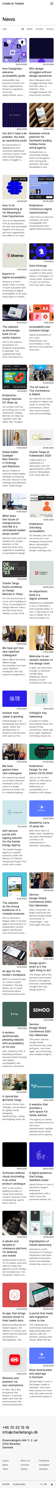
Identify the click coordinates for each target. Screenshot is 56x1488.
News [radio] (30, 29)
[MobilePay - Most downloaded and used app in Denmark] (41, 1373)
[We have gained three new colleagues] (14, 769)
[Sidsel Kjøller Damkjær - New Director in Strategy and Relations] (14, 458)
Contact (25, 1465)
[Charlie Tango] (13, 3)
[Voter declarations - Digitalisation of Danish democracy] (41, 1238)
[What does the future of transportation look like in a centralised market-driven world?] (14, 524)
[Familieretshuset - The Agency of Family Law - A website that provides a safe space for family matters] (41, 1105)
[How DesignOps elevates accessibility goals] (14, 67)
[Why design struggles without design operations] (41, 67)
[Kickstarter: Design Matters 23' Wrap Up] (14, 394)
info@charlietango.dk (20, 1432)
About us (25, 1461)
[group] (38, 29)
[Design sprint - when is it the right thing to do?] (41, 966)
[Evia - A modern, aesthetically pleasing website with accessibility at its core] (14, 1035)
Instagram (44, 1465)
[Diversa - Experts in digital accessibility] (14, 271)
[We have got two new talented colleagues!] (14, 651)
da (41, 1484)
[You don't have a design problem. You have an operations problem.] (14, 132)
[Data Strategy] (41, 265)
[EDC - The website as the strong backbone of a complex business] (14, 903)
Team (5, 1469)
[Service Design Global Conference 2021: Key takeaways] (41, 1029)
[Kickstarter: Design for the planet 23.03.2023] (41, 769)
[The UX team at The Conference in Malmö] (41, 390)
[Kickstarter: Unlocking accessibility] (41, 522)
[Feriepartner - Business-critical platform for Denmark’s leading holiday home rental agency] (41, 136)
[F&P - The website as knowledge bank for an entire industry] (14, 331)
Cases (5, 1461)
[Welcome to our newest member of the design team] (41, 655)
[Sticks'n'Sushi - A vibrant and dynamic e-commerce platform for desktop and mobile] (14, 1244)
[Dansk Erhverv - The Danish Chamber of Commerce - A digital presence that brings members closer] (41, 1171)
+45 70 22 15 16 (15, 1428)
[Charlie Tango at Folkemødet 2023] (41, 453)
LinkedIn (43, 1469)
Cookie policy (19, 1484)
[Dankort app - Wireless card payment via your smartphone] (14, 1377)
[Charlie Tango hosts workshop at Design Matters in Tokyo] (14, 588)
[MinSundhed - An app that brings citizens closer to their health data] (14, 1312)
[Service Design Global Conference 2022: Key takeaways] (41, 899)
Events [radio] (50, 29)
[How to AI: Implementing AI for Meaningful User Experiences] (14, 206)
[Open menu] (51, 3)
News (5, 1465)
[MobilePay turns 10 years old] (41, 823)
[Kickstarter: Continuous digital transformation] (41, 203)
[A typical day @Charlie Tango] (14, 1097)
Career (24, 1469)
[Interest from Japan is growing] (14, 714)
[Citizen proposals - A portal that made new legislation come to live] (41, 1312)
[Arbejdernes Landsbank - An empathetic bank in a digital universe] (41, 590)
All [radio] (23, 29)
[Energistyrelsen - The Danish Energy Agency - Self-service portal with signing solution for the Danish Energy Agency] (14, 833)
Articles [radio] (39, 29)
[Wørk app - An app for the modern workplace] (14, 968)
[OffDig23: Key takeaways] (41, 714)
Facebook (44, 1461)
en (45, 1484)
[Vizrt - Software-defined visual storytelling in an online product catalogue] (14, 1173)
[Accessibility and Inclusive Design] (41, 328)
